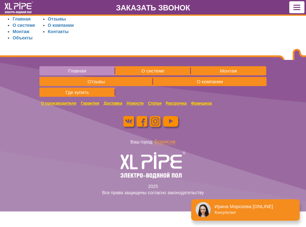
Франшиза (201, 103)
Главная (22, 18)
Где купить (77, 92)
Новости (135, 103)
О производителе (58, 103)
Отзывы (57, 18)
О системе (24, 25)
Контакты (58, 31)
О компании (61, 25)
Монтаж (21, 31)
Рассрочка (176, 103)
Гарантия (90, 103)
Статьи (155, 103)
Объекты (22, 37)
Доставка (112, 103)
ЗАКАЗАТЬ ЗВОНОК (153, 7)
